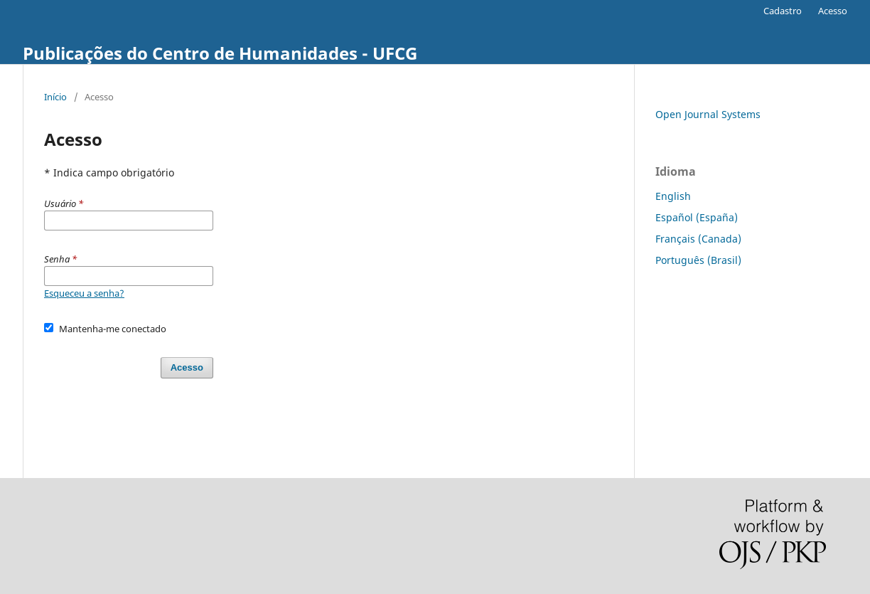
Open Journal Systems (708, 114)
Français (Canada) (698, 238)
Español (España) (696, 217)
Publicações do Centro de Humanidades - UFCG (220, 53)
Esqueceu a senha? (84, 293)
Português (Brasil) (698, 260)
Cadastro (782, 10)
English (673, 196)
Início (55, 96)
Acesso (832, 10)
